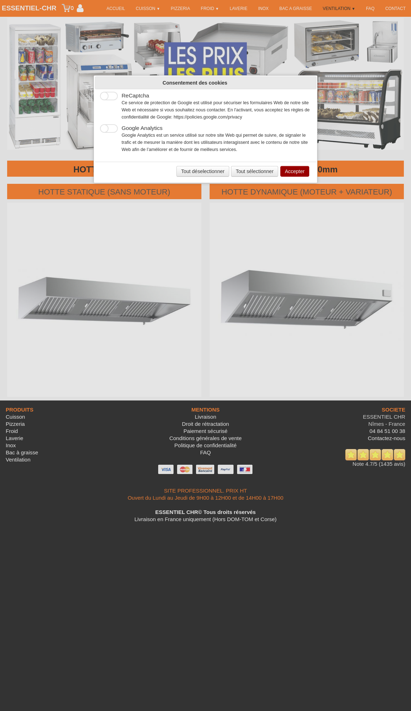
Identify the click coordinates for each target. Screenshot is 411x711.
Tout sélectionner (255, 171)
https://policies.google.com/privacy (208, 117)
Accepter (295, 171)
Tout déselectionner (202, 171)
